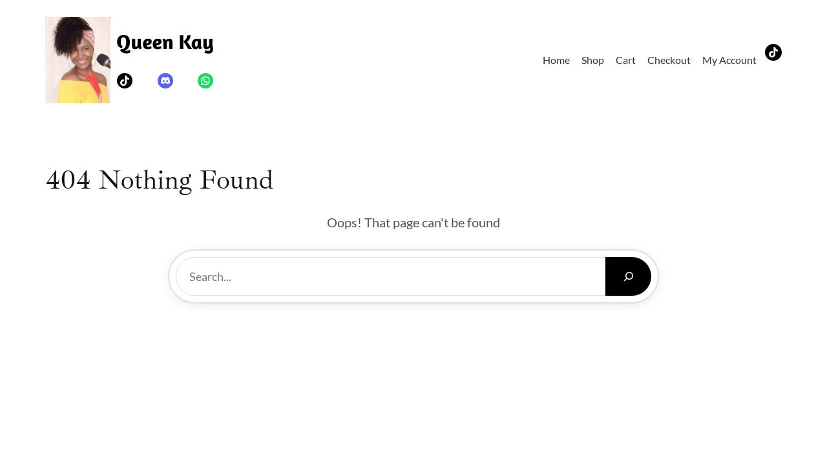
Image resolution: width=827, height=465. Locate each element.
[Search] (628, 276)
